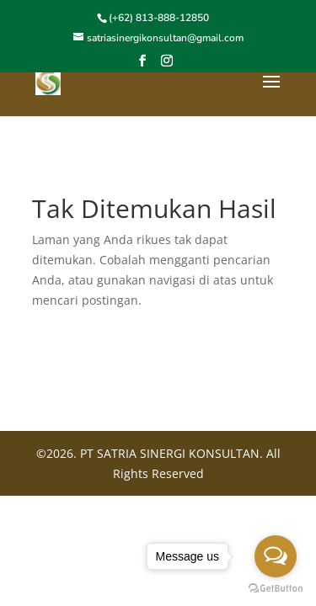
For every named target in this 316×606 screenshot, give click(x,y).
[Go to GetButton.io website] (276, 588)
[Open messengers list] (275, 556)
